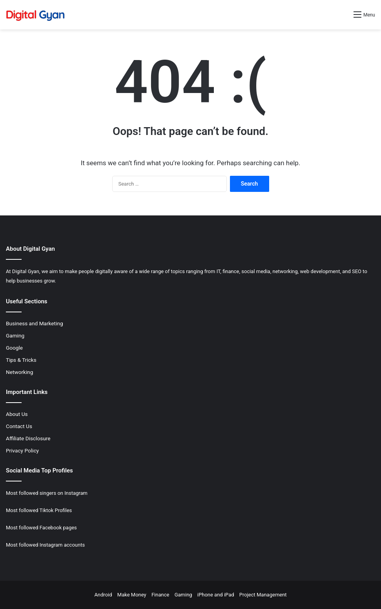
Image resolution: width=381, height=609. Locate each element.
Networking (19, 372)
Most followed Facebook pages (41, 528)
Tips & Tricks (21, 360)
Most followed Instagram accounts (45, 545)
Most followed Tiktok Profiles (39, 510)
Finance (160, 595)
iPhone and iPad (215, 595)
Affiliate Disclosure (28, 438)
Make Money (131, 595)
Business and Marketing (34, 323)
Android (103, 595)
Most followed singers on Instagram (47, 493)
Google (14, 348)
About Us (17, 414)
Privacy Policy (22, 450)
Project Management (263, 595)
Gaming (15, 335)
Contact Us (19, 426)
